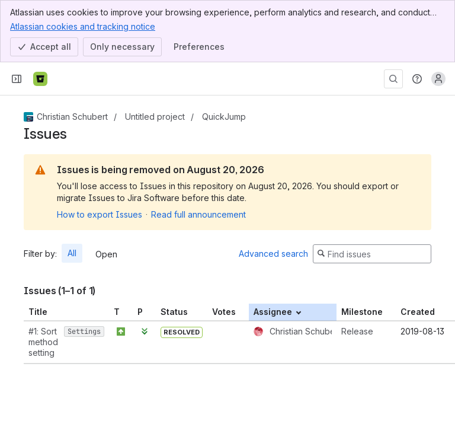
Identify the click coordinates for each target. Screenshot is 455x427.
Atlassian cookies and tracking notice (82, 26)
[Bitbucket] (40, 78)
